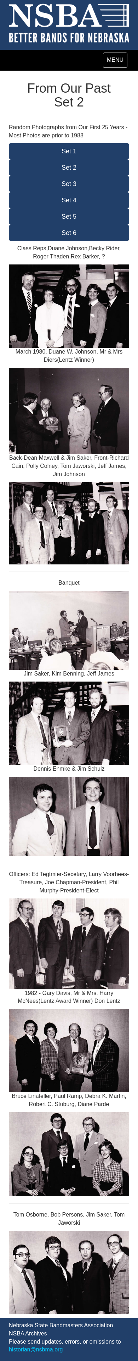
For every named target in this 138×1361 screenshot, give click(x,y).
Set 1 (69, 151)
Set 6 (69, 232)
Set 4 (69, 200)
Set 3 (69, 183)
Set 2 (69, 167)
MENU (117, 62)
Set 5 (69, 216)
